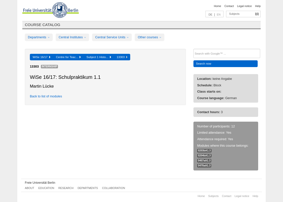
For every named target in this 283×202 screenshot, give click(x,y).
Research (65, 187)
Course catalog (42, 25)
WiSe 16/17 (41, 57)
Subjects (234, 13)
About (29, 187)
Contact (229, 6)
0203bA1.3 (204, 150)
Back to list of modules (46, 96)
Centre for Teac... (68, 57)
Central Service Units (112, 37)
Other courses (149, 37)
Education (46, 187)
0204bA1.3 (204, 155)
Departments (39, 37)
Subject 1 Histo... (98, 57)
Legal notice (244, 6)
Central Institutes (72, 37)
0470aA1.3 (204, 165)
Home (217, 6)
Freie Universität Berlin (40, 182)
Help (258, 6)
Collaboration (113, 187)
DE (210, 14)
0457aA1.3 (204, 160)
